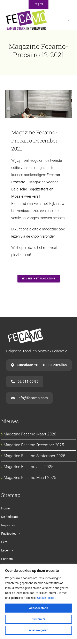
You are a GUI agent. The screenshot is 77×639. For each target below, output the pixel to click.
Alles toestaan (38, 608)
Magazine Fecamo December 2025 (34, 445)
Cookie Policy (45, 597)
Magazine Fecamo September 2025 (34, 455)
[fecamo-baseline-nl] (26, 12)
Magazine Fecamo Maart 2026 (30, 434)
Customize (39, 619)
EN (41, 4)
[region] (38, 601)
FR (36, 4)
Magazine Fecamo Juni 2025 (28, 466)
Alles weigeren (38, 630)
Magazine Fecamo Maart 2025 (30, 477)
